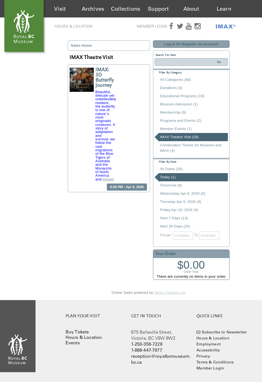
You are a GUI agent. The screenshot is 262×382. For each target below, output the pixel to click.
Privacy (203, 356)
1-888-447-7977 (146, 350)
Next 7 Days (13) (174, 218)
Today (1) (168, 177)
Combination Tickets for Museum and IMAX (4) (191, 148)
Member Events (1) (176, 129)
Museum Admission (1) (179, 104)
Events (73, 342)
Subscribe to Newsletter (224, 332)
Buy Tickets (77, 331)
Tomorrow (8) (171, 185)
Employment (208, 344)
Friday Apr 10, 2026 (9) (179, 210)
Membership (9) (173, 112)
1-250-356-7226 (147, 344)
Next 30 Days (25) (175, 226)
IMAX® (226, 26)
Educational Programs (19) (182, 96)
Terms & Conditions (215, 362)
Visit (60, 8)
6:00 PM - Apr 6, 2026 (127, 187)
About (191, 8)
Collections (125, 8)
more (108, 179)
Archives (93, 8)
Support (158, 8)
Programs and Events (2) (181, 121)
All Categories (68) (175, 80)
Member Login (152, 26)
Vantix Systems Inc (170, 293)
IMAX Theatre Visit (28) (179, 137)
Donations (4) (171, 88)
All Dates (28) (171, 169)
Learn (224, 8)
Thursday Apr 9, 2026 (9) (180, 202)
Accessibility (208, 350)
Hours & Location (74, 26)
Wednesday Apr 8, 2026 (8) (182, 193)
